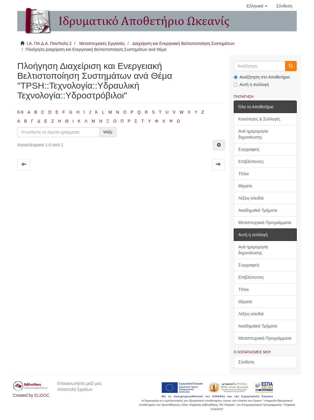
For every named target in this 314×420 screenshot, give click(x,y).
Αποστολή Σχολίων (74, 389)
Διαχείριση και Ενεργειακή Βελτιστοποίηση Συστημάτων (183, 43)
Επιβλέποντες (251, 161)
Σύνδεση (246, 362)
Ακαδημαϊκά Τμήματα (257, 210)
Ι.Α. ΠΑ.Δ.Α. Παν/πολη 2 (49, 43)
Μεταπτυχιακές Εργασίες (102, 43)
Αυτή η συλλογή (251, 84)
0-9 (20, 112)
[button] (257, 6)
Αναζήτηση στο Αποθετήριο (262, 77)
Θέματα (245, 186)
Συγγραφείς (249, 149)
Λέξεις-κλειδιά (251, 198)
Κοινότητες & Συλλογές (259, 119)
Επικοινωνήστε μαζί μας (79, 383)
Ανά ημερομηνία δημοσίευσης (253, 134)
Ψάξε (108, 132)
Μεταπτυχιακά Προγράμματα (264, 222)
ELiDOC (41, 395)
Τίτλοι (243, 173)
